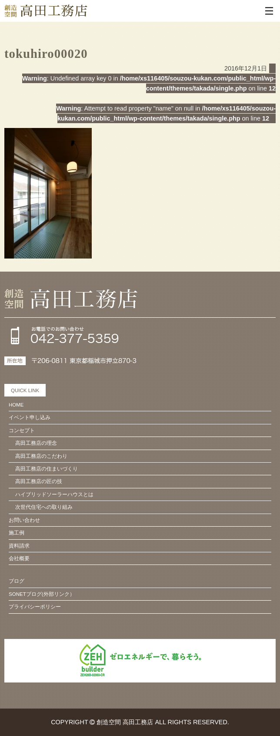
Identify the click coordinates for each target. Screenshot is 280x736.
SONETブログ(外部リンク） (42, 594)
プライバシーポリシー (35, 606)
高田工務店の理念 (36, 443)
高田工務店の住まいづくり (46, 468)
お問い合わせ (24, 520)
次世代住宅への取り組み (44, 507)
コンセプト (22, 430)
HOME (16, 404)
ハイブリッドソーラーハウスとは (54, 494)
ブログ (16, 581)
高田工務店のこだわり (41, 456)
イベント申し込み (29, 417)
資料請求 (19, 545)
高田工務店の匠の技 (38, 481)
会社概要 (19, 558)
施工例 (16, 532)
